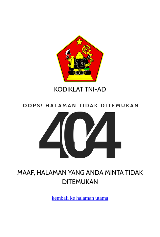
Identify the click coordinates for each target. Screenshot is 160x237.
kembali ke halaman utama (80, 198)
